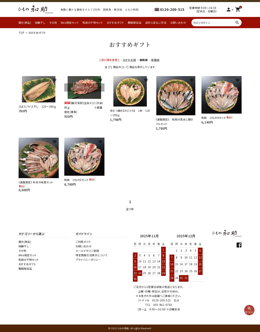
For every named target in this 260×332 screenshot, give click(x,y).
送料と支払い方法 (156, 22)
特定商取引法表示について (92, 255)
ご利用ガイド (83, 242)
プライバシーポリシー (88, 259)
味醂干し (40, 22)
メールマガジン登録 (87, 251)
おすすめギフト (115, 22)
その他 (53, 22)
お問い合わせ (178, 22)
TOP (21, 33)
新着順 (155, 60)
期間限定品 (135, 22)
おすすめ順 (129, 60)
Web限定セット (70, 22)
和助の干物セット (93, 22)
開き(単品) (25, 22)
